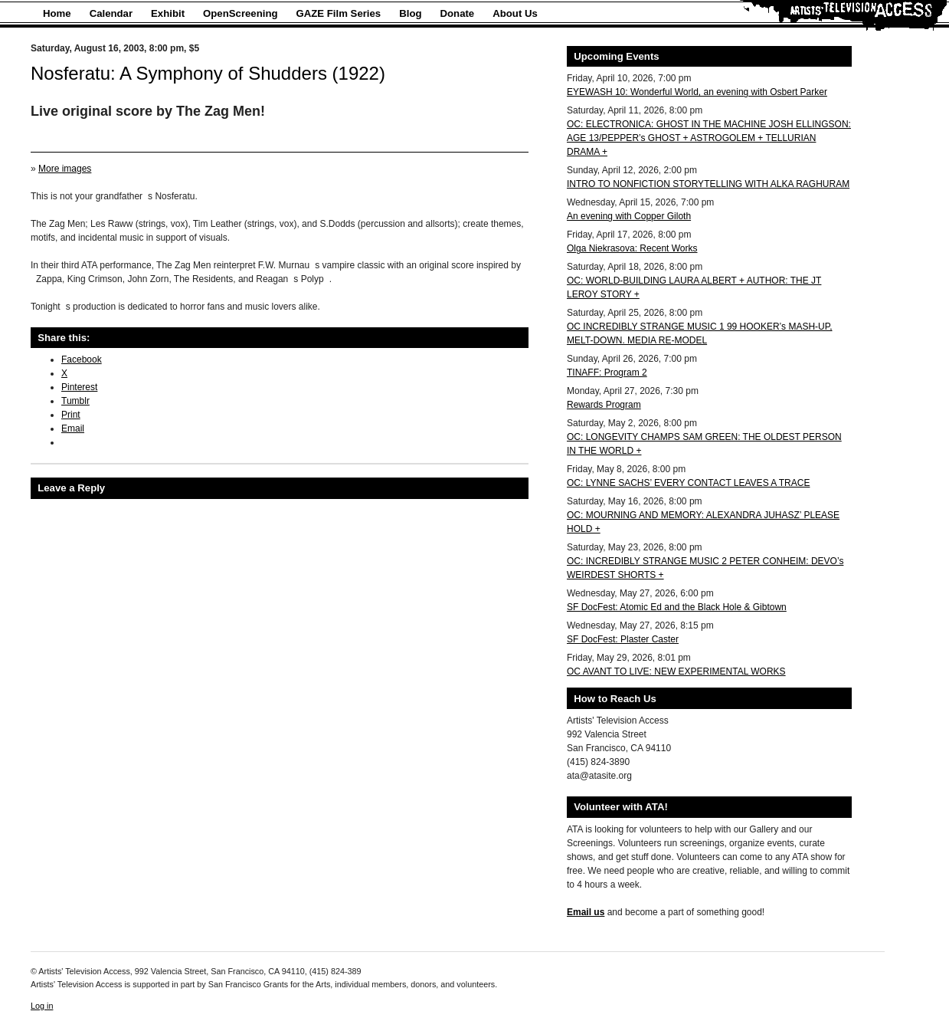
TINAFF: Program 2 (607, 372)
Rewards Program (604, 404)
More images (64, 168)
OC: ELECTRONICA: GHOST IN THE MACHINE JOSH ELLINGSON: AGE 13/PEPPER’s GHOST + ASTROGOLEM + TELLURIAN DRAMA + (709, 138)
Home (57, 13)
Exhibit (168, 13)
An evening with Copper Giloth (629, 216)
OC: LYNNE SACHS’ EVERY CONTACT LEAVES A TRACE (688, 483)
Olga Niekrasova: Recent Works (632, 248)
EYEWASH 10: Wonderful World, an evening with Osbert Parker (697, 92)
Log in (42, 1005)
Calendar (111, 13)
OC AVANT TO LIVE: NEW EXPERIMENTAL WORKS (676, 671)
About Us (515, 13)
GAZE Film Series (338, 13)
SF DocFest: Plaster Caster (623, 639)
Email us (585, 912)
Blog (410, 13)
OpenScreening (240, 13)
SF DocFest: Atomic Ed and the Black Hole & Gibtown (677, 607)
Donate (457, 13)
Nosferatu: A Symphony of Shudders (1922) (208, 73)
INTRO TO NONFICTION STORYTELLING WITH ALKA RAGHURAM (708, 184)
